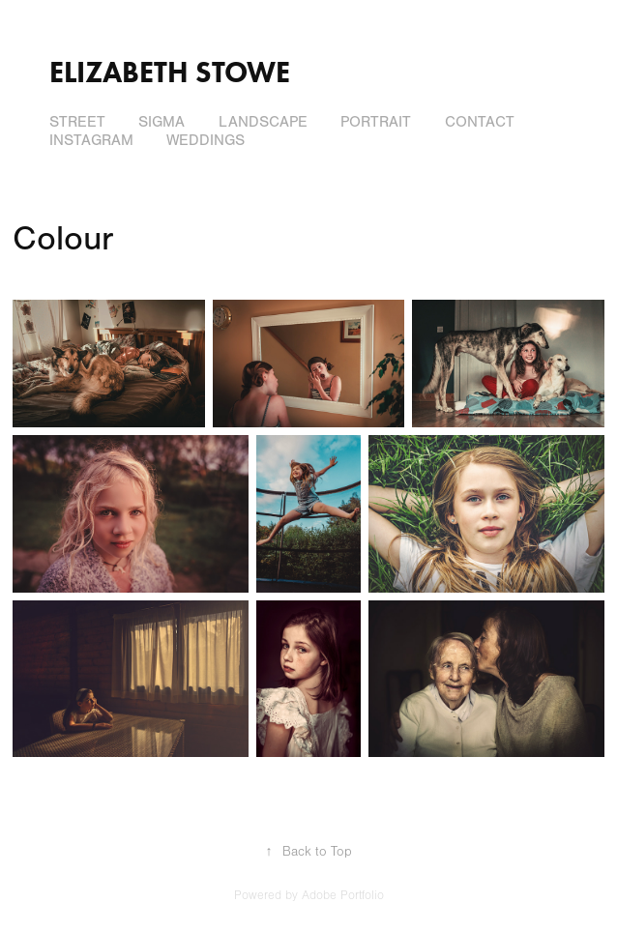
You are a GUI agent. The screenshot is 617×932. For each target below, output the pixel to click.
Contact (479, 122)
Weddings (205, 140)
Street (77, 122)
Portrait (375, 122)
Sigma (161, 122)
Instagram (91, 140)
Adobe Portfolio (343, 895)
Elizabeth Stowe (169, 72)
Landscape (263, 122)
